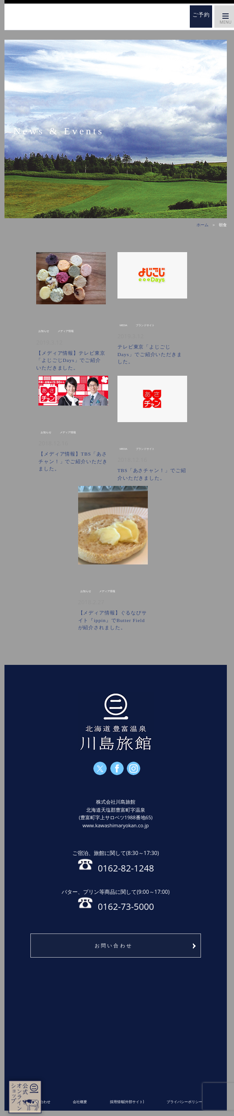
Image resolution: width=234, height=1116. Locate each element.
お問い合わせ (114, 945)
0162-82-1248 (115, 860)
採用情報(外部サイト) (127, 1101)
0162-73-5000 (115, 899)
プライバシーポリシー (184, 1101)
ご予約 (201, 15)
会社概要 (80, 1101)
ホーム (49, 16)
